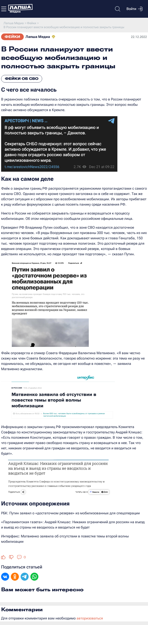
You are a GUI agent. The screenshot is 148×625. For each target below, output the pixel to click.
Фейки (12, 37)
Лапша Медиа (38, 37)
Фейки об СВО (21, 79)
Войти (134, 9)
